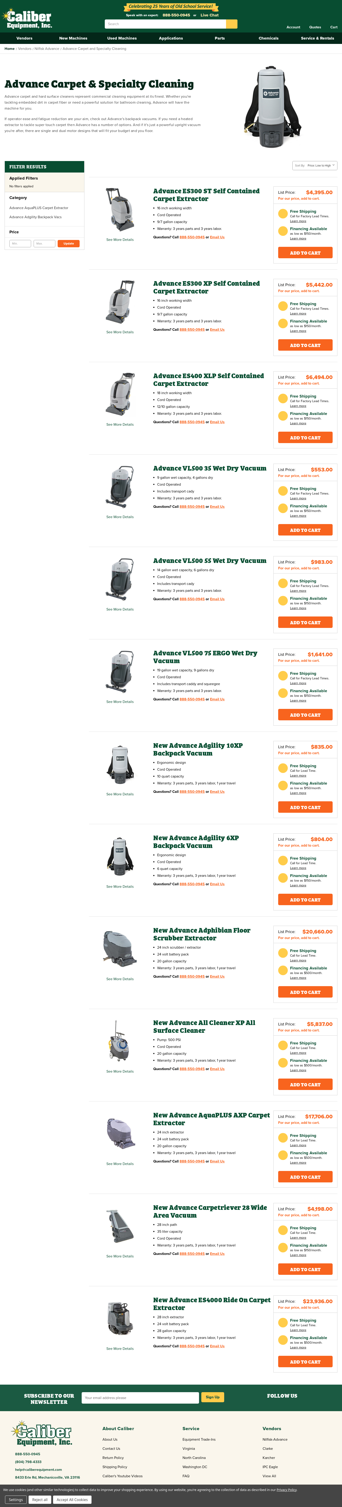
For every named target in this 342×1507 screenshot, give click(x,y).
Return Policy (113, 1458)
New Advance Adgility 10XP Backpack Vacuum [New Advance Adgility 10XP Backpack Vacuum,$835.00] (198, 749)
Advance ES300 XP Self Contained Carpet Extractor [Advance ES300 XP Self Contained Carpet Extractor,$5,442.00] (206, 287)
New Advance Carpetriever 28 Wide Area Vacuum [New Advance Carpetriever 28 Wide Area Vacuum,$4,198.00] (210, 1211)
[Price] (44, 231)
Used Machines (122, 38)
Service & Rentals (317, 38)
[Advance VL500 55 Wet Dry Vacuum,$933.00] (120, 579)
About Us (109, 1439)
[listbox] (322, 165)
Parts (220, 38)
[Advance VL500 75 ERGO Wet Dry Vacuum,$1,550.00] (120, 672)
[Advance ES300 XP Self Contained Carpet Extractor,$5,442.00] (120, 302)
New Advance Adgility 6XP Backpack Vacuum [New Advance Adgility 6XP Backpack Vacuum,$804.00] (196, 841)
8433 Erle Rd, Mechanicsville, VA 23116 (47, 1477)
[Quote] (315, 27)
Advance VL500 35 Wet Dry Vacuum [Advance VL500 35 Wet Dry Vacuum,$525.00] (210, 468)
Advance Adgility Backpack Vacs (35, 217)
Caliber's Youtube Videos (122, 1476)
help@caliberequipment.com (38, 1469)
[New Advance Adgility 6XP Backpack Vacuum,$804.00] (120, 857)
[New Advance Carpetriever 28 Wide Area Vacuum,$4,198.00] (120, 1226)
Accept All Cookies (72, 1499)
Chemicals (269, 38)
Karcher (269, 1458)
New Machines (73, 38)
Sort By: (300, 165)
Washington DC (195, 1467)
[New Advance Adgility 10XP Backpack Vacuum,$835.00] (120, 764)
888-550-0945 (176, 15)
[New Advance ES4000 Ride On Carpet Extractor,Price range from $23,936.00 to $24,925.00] (120, 1319)
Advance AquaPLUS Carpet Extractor (38, 207)
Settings (16, 1499)
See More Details (120, 239)
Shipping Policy (114, 1467)
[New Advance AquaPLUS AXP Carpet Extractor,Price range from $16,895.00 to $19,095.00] (120, 1134)
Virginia (189, 1448)
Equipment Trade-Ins (199, 1439)
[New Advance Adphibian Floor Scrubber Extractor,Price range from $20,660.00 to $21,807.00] (120, 949)
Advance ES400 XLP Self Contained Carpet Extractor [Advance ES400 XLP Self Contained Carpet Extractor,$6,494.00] (208, 379)
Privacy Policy (286, 1490)
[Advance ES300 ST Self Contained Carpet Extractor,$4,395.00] (120, 210)
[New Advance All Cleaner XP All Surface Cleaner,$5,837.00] (120, 1041)
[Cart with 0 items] (334, 27)
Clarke (268, 1448)
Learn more (298, 221)
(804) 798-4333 (28, 1462)
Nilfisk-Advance (275, 1439)
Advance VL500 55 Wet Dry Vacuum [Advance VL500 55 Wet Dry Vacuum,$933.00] (210, 560)
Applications (171, 38)
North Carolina (194, 1458)
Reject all (40, 1499)
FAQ (186, 1476)
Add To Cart (305, 252)
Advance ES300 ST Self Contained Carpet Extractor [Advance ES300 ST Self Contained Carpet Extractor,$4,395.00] (206, 194)
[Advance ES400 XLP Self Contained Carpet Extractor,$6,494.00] (120, 394)
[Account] (293, 27)
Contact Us (111, 1448)
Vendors (24, 38)
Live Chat (208, 15)
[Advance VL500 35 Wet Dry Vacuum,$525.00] (120, 487)
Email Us (217, 237)
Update (69, 243)
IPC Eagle (270, 1467)
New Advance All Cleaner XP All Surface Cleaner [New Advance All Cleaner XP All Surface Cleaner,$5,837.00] (204, 1026)
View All (269, 1476)
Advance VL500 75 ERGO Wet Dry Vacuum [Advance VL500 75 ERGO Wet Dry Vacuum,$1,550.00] (205, 657)
